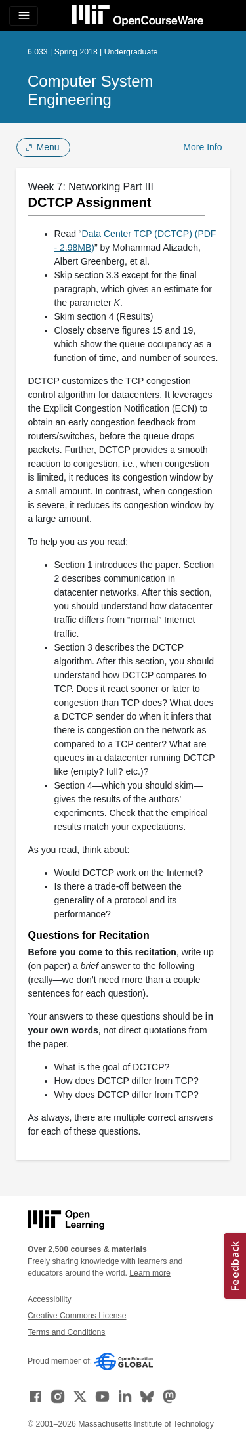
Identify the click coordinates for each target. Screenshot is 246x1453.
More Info (202, 147)
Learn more (150, 1273)
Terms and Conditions (66, 1332)
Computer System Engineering (91, 90)
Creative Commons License (77, 1315)
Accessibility (50, 1299)
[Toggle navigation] (23, 16)
